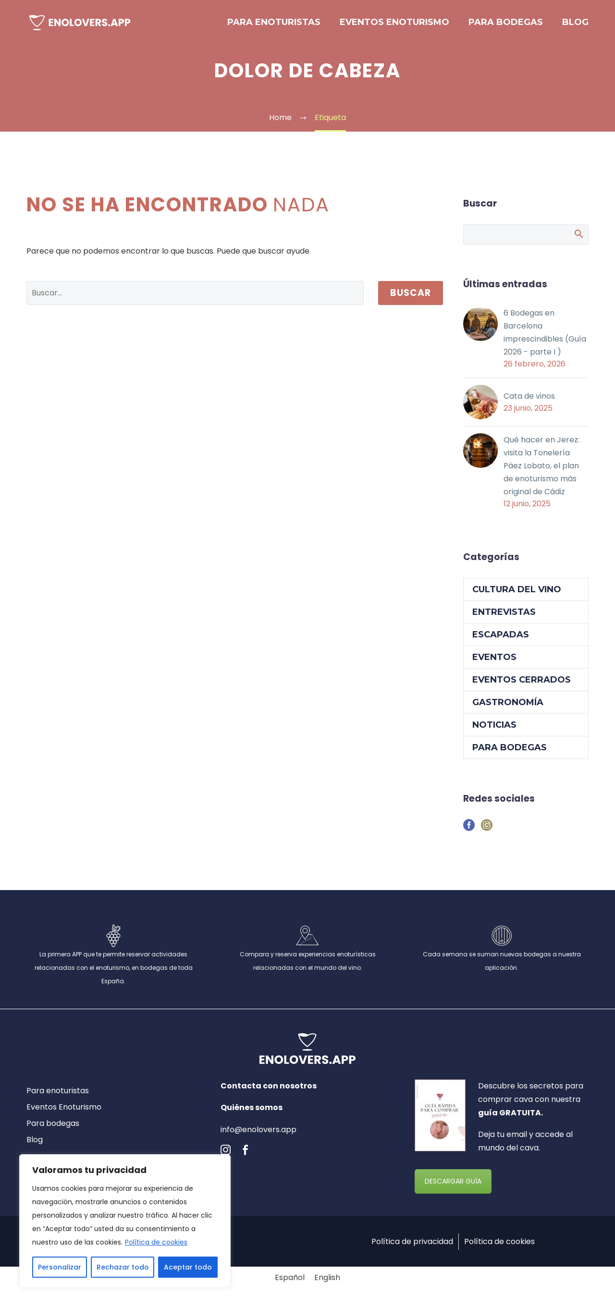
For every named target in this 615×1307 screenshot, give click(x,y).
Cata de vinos (529, 397)
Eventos (494, 661)
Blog (575, 22)
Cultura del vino (516, 593)
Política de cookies (156, 1242)
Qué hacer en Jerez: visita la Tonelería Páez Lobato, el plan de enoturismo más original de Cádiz (541, 468)
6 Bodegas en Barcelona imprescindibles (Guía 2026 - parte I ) (545, 333)
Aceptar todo (188, 1267)
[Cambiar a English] (327, 1282)
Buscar (410, 292)
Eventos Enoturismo (394, 22)
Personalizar (59, 1267)
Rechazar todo (123, 1267)
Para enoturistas (273, 22)
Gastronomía (507, 706)
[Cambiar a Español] (289, 1282)
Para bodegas (505, 22)
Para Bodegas (509, 751)
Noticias (494, 729)
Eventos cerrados (521, 684)
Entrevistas (504, 616)
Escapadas (500, 639)
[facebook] (245, 1154)
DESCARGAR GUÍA (453, 1185)
